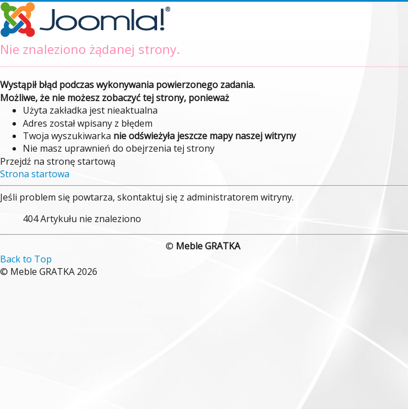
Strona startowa (34, 174)
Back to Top (26, 259)
